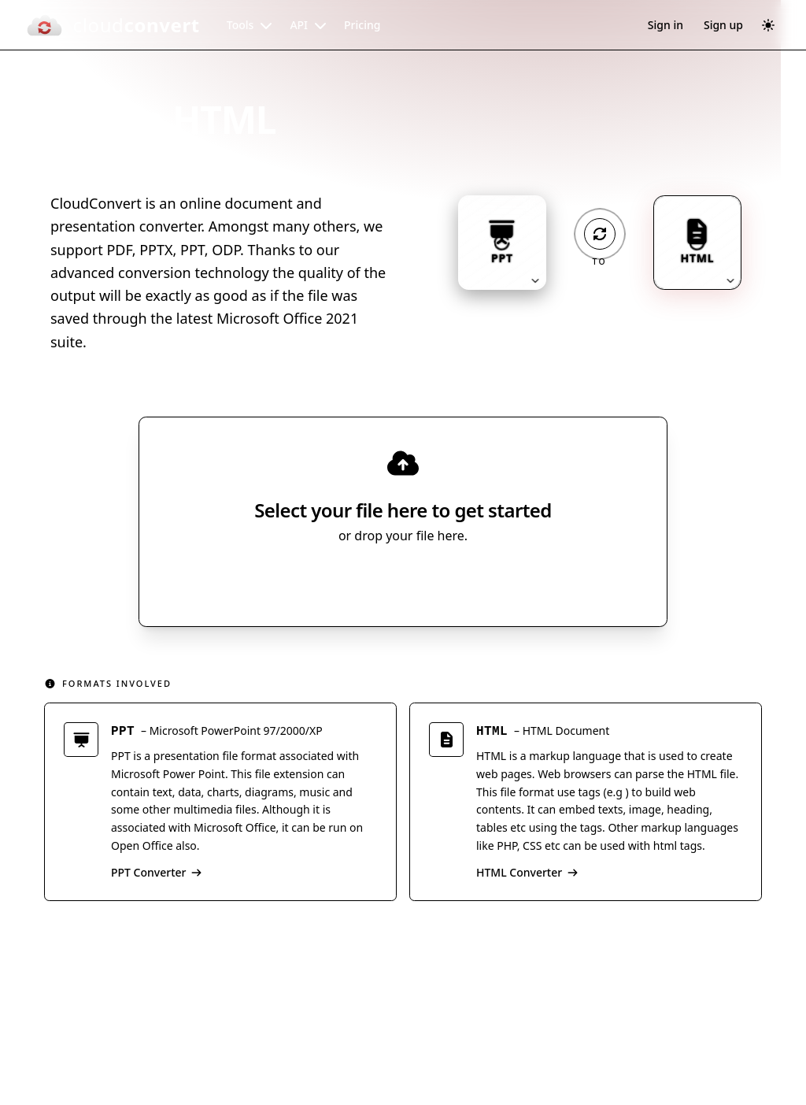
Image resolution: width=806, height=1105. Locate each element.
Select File (388, 581)
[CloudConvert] (112, 25)
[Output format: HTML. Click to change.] (697, 242)
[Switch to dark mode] (768, 25)
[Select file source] (454, 581)
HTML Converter (527, 874)
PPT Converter (156, 874)
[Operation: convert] (600, 234)
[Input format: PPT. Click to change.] (502, 242)
